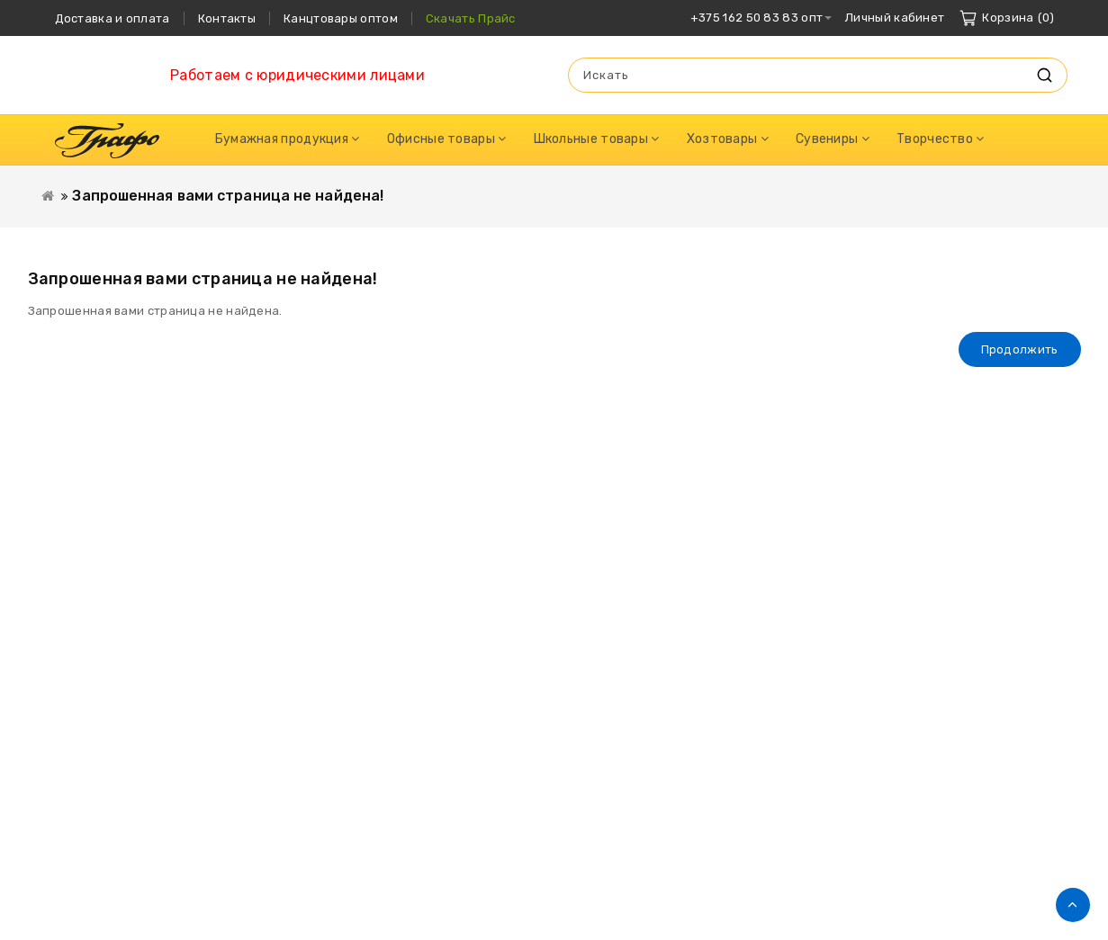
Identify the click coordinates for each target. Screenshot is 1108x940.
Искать (1044, 75)
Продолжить (1019, 349)
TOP (1073, 905)
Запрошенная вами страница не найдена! (227, 195)
